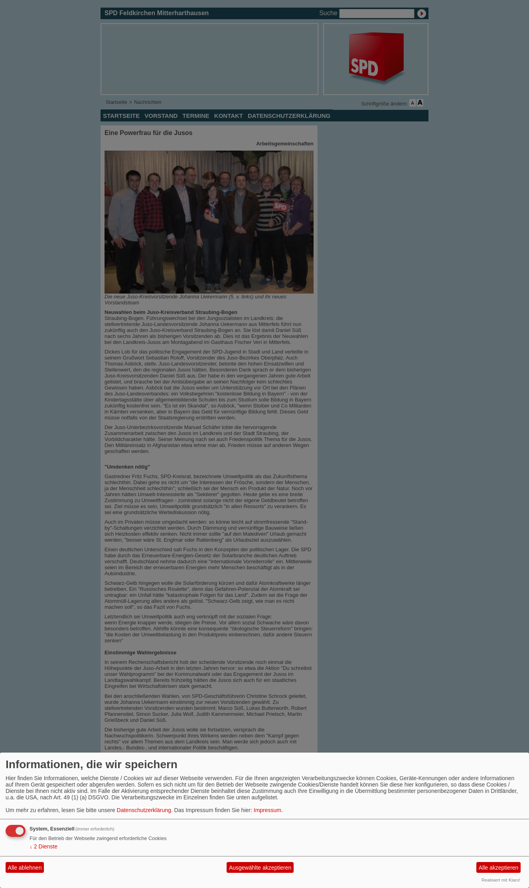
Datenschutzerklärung (144, 810)
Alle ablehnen (25, 867)
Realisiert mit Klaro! (501, 880)
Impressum (267, 810)
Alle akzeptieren (499, 867)
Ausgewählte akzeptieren (260, 867)
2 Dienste (43, 846)
